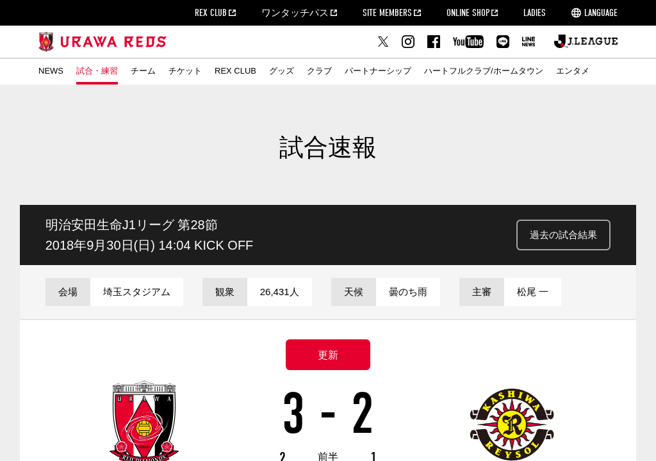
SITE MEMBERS (387, 13)
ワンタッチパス (295, 13)
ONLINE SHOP (468, 13)
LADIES (534, 13)
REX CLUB (211, 13)
